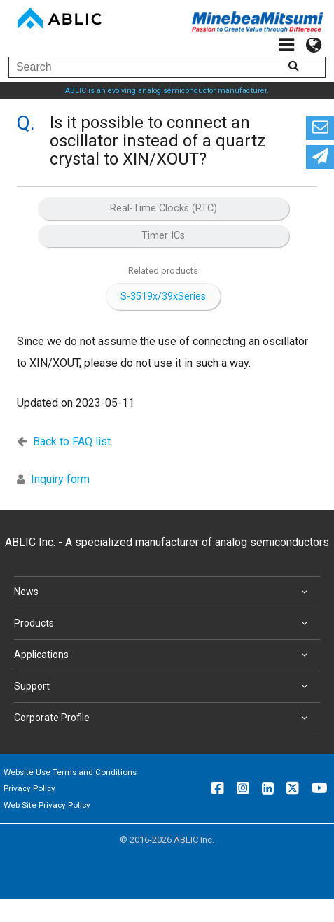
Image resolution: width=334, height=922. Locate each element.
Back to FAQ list (72, 441)
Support (163, 687)
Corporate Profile (163, 718)
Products (163, 624)
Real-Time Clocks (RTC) (163, 208)
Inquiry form (60, 479)
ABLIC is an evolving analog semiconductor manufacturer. (167, 90)
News (163, 592)
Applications (163, 655)
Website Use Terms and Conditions (70, 772)
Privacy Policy (29, 788)
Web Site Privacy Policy (47, 805)
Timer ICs (163, 236)
